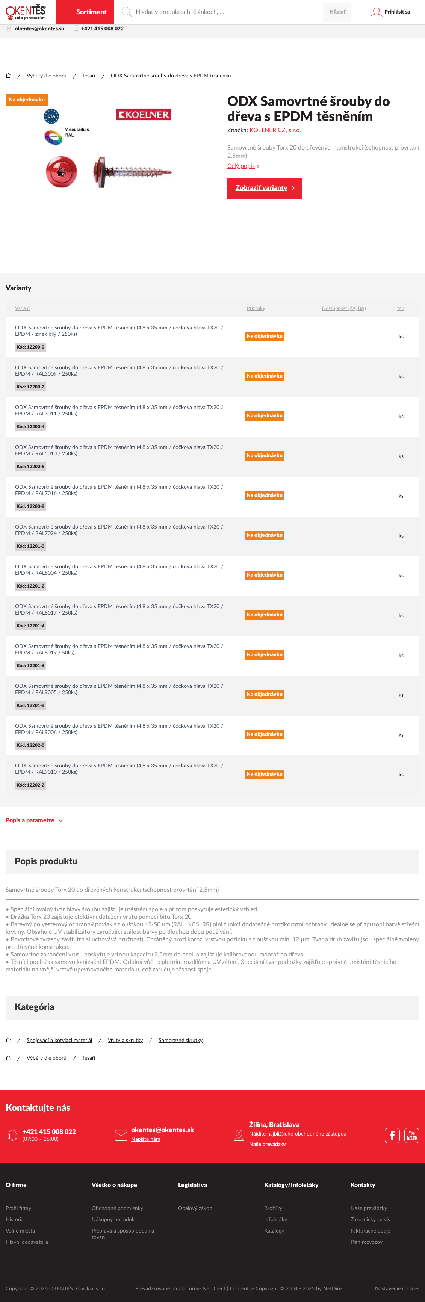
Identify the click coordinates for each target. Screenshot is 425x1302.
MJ (400, 309)
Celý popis (243, 166)
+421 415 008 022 (99, 30)
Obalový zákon (195, 1208)
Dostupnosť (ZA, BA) (344, 309)
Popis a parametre (34, 821)
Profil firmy (18, 1208)
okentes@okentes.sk (35, 29)
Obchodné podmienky (117, 1208)
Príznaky (256, 309)
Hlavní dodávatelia (27, 1242)
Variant (22, 309)
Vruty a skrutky (125, 1041)
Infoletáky (275, 1220)
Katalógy (274, 1231)
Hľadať (337, 51)
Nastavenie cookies (397, 1289)
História (15, 1220)
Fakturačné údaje (370, 1231)
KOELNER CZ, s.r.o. (275, 131)
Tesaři (88, 76)
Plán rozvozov (367, 1242)
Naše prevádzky (369, 1208)
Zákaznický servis (370, 1220)
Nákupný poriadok (113, 1220)
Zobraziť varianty (265, 189)
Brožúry (273, 1208)
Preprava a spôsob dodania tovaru (123, 1234)
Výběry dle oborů (47, 76)
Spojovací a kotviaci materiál (59, 1041)
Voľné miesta (20, 1231)
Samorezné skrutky (181, 1041)
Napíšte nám (145, 1139)
